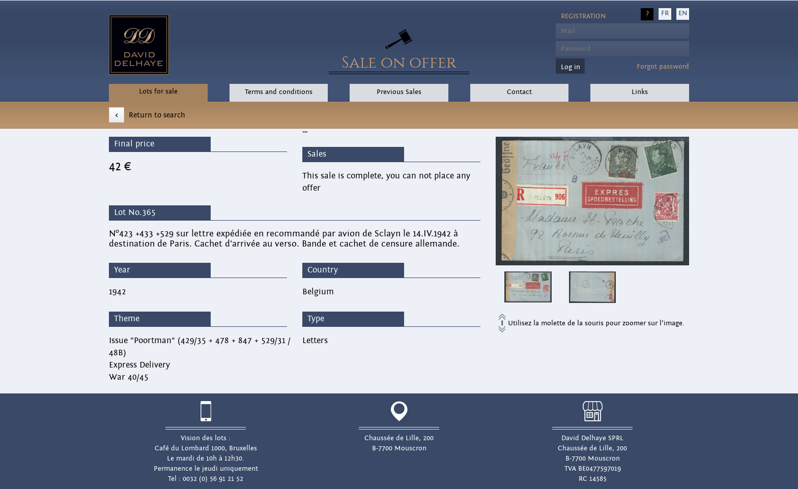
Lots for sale (158, 91)
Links (640, 92)
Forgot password (663, 67)
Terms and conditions (278, 92)
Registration (583, 16)
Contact (519, 92)
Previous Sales (399, 92)
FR (665, 13)
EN (682, 13)
